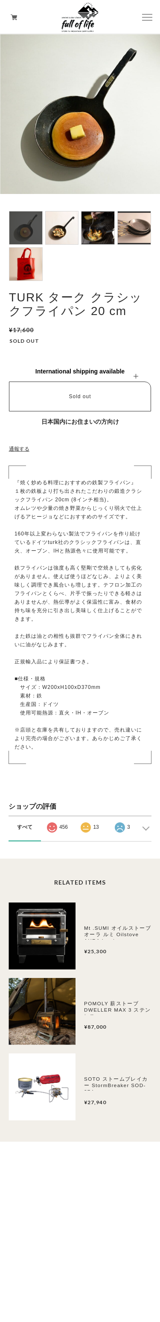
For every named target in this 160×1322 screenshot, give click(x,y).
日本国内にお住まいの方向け (80, 421)
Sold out (80, 396)
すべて (24, 827)
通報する (19, 449)
